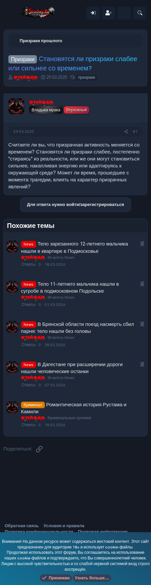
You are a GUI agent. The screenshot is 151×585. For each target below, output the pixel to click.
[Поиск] (139, 13)
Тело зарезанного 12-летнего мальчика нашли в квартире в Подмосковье (74, 247)
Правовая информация (102, 532)
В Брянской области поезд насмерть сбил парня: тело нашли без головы (77, 328)
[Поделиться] (126, 132)
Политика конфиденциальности (39, 532)
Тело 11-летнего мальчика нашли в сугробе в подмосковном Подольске (70, 287)
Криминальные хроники (69, 418)
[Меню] (12, 13)
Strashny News (61, 257)
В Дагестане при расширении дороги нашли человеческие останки (72, 368)
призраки (86, 77)
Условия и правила (64, 526)
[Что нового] (124, 13)
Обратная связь (22, 526)
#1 (135, 131)
